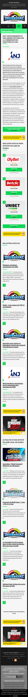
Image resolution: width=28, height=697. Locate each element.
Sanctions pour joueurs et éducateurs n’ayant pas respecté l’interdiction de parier (14, 345)
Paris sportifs (14, 226)
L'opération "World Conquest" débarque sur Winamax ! (13, 465)
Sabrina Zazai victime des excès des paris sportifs (14, 585)
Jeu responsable (12, 658)
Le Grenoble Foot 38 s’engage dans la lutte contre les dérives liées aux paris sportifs (13, 544)
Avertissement (15, 656)
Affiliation (22, 656)
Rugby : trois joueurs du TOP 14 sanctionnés (13, 306)
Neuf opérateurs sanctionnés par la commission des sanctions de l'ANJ (13, 385)
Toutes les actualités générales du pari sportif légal (14, 129)
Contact (18, 658)
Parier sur (14, 169)
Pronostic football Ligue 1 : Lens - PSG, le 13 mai (14, 503)
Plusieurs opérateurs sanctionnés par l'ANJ (10, 266)
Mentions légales (6, 656)
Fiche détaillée (14, 172)
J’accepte (15, 695)
